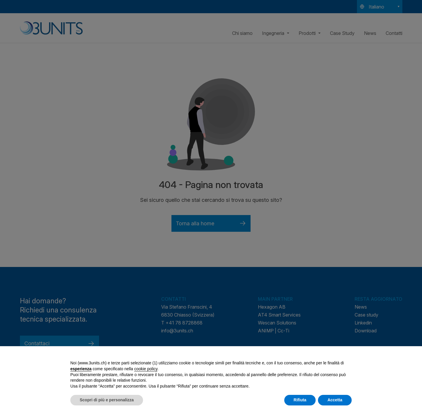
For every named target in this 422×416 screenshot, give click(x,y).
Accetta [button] (334, 400)
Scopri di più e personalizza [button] (107, 400)
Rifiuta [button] (300, 400)
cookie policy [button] (145, 368)
